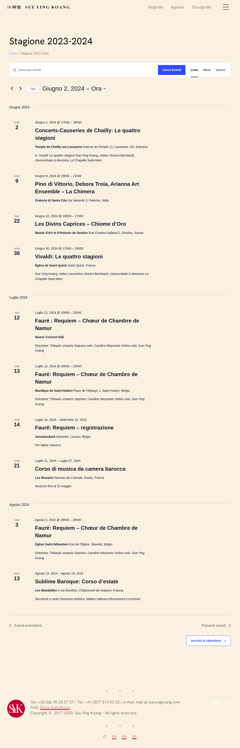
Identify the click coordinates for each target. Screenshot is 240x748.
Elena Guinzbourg (55, 707)
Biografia (155, 6)
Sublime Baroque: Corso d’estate (76, 581)
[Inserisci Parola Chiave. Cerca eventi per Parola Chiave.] (83, 70)
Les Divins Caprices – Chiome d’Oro (80, 224)
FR (114, 736)
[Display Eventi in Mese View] (207, 70)
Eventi (13, 53)
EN (124, 736)
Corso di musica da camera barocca (80, 469)
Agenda (177, 6)
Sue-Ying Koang (38, 6)
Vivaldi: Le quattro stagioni (69, 256)
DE (134, 736)
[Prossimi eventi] (20, 88)
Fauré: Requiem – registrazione (74, 428)
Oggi (32, 88)
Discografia (201, 6)
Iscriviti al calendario (206, 640)
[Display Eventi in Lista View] (194, 70)
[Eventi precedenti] (12, 88)
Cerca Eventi (171, 70)
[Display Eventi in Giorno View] (220, 70)
